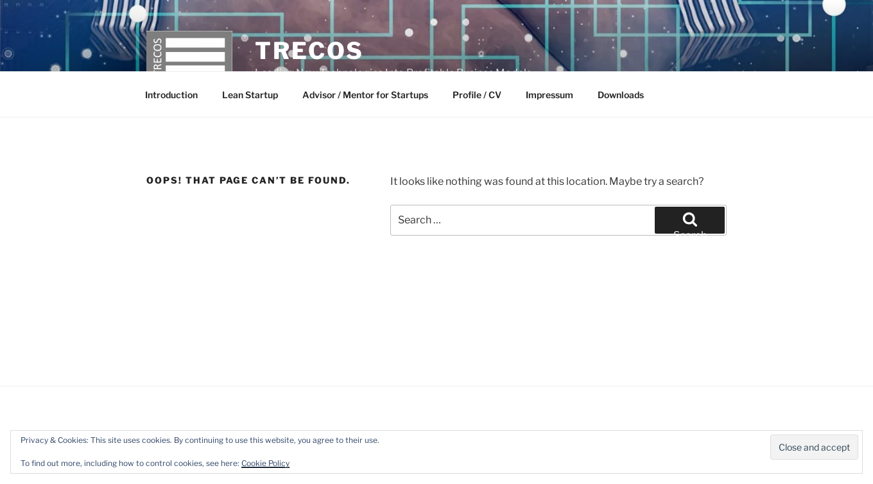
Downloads (621, 94)
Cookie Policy (265, 463)
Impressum (549, 94)
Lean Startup (250, 94)
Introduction (171, 94)
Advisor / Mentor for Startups (365, 94)
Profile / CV (477, 94)
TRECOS (309, 51)
